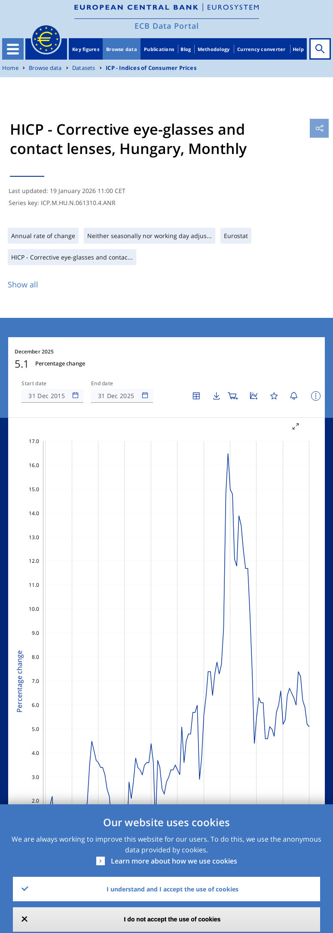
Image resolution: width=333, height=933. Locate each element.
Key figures (85, 49)
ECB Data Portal (166, 26)
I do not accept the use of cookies (172, 919)
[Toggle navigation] (13, 49)
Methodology (214, 49)
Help (298, 49)
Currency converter (261, 49)
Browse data (121, 49)
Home (10, 68)
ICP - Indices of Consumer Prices (151, 68)
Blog (185, 49)
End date (102, 383)
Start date (33, 383)
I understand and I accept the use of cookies (172, 889)
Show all (23, 284)
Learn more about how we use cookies (174, 861)
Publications (159, 49)
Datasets (83, 68)
